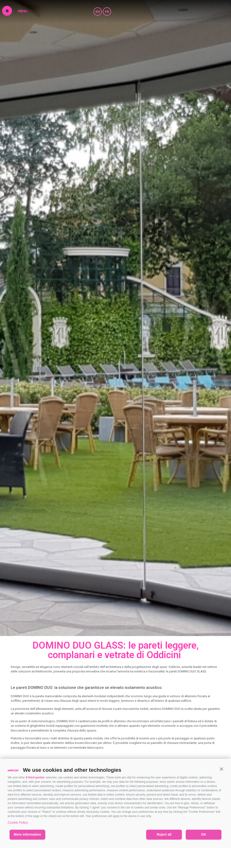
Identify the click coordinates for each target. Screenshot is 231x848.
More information (27, 834)
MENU (22, 11)
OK (203, 834)
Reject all (164, 834)
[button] (221, 769)
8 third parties (35, 777)
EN (98, 11)
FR (107, 11)
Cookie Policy (18, 822)
